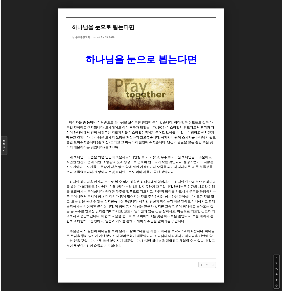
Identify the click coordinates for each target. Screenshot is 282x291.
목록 (4, 145)
